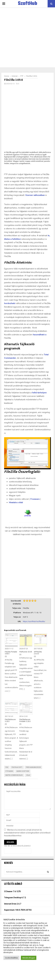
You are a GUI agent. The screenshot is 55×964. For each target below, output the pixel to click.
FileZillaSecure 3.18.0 (10, 720)
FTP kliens (9, 771)
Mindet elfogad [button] (28, 958)
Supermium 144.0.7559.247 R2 (18, 910)
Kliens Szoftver (23, 771)
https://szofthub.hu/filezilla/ (34, 621)
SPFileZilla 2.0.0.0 (38, 653)
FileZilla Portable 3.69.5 (11, 653)
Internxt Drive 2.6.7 (12, 904)
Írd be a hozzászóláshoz (17, 846)
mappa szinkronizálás (14, 775)
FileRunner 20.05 (25, 652)
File (6, 767)
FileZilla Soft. (17, 767)
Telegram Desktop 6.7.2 (15, 897)
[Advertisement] (27, 37)
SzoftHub (27, 3)
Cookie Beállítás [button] (11, 958)
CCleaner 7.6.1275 (12, 891)
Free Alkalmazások (33, 767)
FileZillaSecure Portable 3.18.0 (24, 720)
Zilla (28, 775)
